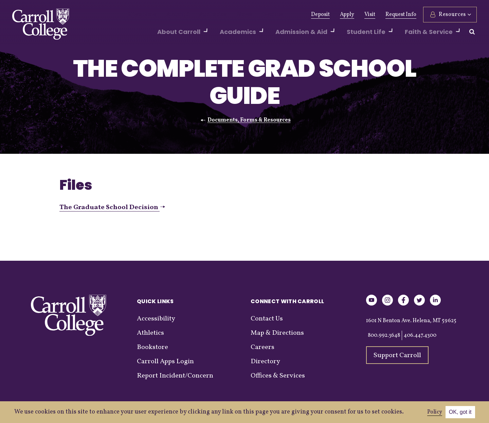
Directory (265, 361)
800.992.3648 (384, 335)
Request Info (400, 14)
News (228, 14)
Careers (262, 347)
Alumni (171, 14)
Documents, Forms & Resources (249, 120)
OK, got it (460, 412)
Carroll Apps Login (165, 361)
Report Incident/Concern (175, 376)
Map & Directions (277, 333)
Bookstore (152, 347)
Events (253, 14)
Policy (434, 412)
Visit (369, 14)
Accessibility (156, 319)
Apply (347, 14)
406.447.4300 (420, 335)
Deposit (320, 14)
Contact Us (267, 319)
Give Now (139, 14)
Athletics (201, 14)
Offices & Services (278, 376)
